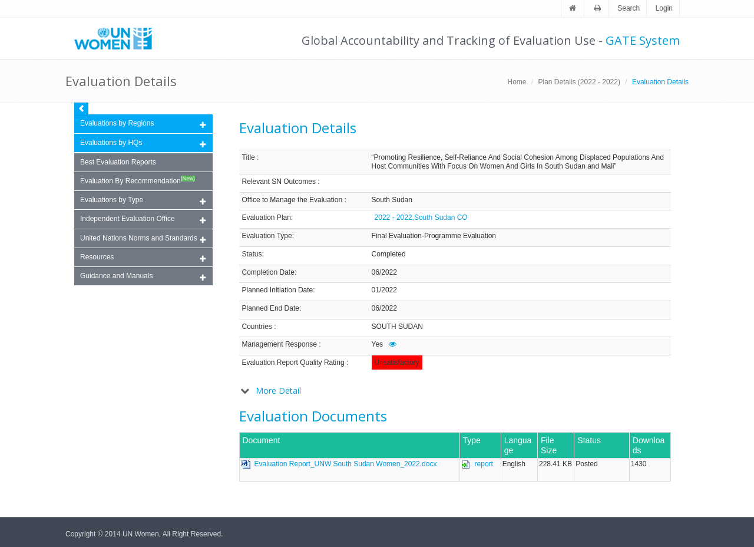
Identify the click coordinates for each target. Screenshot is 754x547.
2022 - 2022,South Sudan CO (421, 217)
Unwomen (118, 38)
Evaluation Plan (266, 217)
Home (516, 82)
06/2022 (384, 272)
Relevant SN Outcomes (279, 181)
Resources (143, 258)
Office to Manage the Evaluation (292, 200)
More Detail (278, 390)
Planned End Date (270, 308)
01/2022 (384, 290)
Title (248, 157)
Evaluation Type (267, 236)
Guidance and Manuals (143, 277)
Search (628, 8)
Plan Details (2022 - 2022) (579, 82)
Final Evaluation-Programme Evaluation (434, 236)
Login (664, 8)
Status (252, 254)
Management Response (279, 344)
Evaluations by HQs (111, 143)
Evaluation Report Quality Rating (293, 362)
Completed (389, 254)
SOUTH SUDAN (397, 326)
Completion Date (268, 272)
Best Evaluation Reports (118, 162)
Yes (377, 344)
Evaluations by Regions (143, 124)
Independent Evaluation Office (143, 220)
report (484, 464)
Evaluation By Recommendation (137, 180)
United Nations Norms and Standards (143, 239)
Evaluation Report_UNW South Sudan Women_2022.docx (345, 464)
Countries (257, 326)
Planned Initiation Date (277, 290)
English (513, 464)
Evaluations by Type (143, 201)
